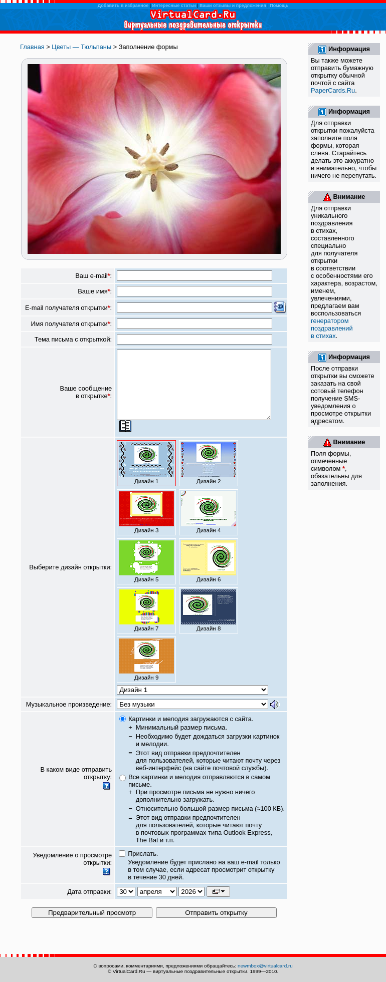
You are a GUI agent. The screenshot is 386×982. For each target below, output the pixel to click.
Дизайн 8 (208, 624)
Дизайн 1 (146, 477)
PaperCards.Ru (333, 90)
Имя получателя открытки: (71, 324)
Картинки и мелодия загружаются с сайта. (190, 732)
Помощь (279, 5)
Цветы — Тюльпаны (81, 47)
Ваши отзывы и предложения (233, 5)
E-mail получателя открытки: (68, 307)
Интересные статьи (174, 5)
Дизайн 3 (146, 526)
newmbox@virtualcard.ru (265, 965)
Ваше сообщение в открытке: (86, 399)
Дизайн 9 (146, 673)
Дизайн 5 (146, 575)
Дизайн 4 (208, 526)
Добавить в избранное (123, 5)
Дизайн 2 (208, 477)
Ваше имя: (95, 291)
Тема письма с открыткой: (73, 339)
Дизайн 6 (208, 575)
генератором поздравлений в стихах (332, 328)
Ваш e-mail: (93, 275)
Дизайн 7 (146, 624)
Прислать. (143, 867)
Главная (32, 47)
